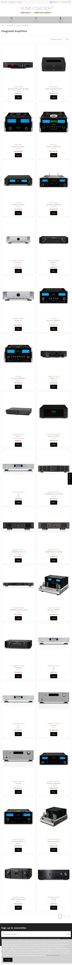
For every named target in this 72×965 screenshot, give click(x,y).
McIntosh (18, 148)
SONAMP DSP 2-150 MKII (54, 552)
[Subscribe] (68, 934)
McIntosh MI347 (54, 436)
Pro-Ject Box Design (18, 438)
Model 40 (18, 320)
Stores (20, 2)
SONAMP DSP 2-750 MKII (54, 494)
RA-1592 (18, 783)
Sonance (53, 496)
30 (67, 39)
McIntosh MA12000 (53, 147)
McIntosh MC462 (18, 147)
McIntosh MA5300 (54, 783)
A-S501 (53, 899)
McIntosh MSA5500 (53, 205)
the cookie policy (53, 955)
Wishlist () (66, 2)
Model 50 (18, 262)
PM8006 (18, 668)
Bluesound (18, 91)
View (18, 97)
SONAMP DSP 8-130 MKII (18, 610)
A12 (53, 668)
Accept (7, 960)
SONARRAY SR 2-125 (18, 552)
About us (4, 2)
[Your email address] (33, 934)
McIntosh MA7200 (18, 841)
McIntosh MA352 (53, 610)
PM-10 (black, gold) (18, 899)
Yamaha (53, 901)
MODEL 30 (53, 378)
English (54, 2)
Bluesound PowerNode (53, 89)
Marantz (18, 264)
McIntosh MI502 (18, 205)
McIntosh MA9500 (18, 378)
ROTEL (18, 496)
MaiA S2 (18, 436)
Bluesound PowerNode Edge (18, 89)
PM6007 (54, 262)
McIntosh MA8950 (54, 320)
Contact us (12, 2)
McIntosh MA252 (53, 841)
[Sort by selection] (57, 39)
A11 (18, 494)
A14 (18, 726)
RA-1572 (54, 726)
